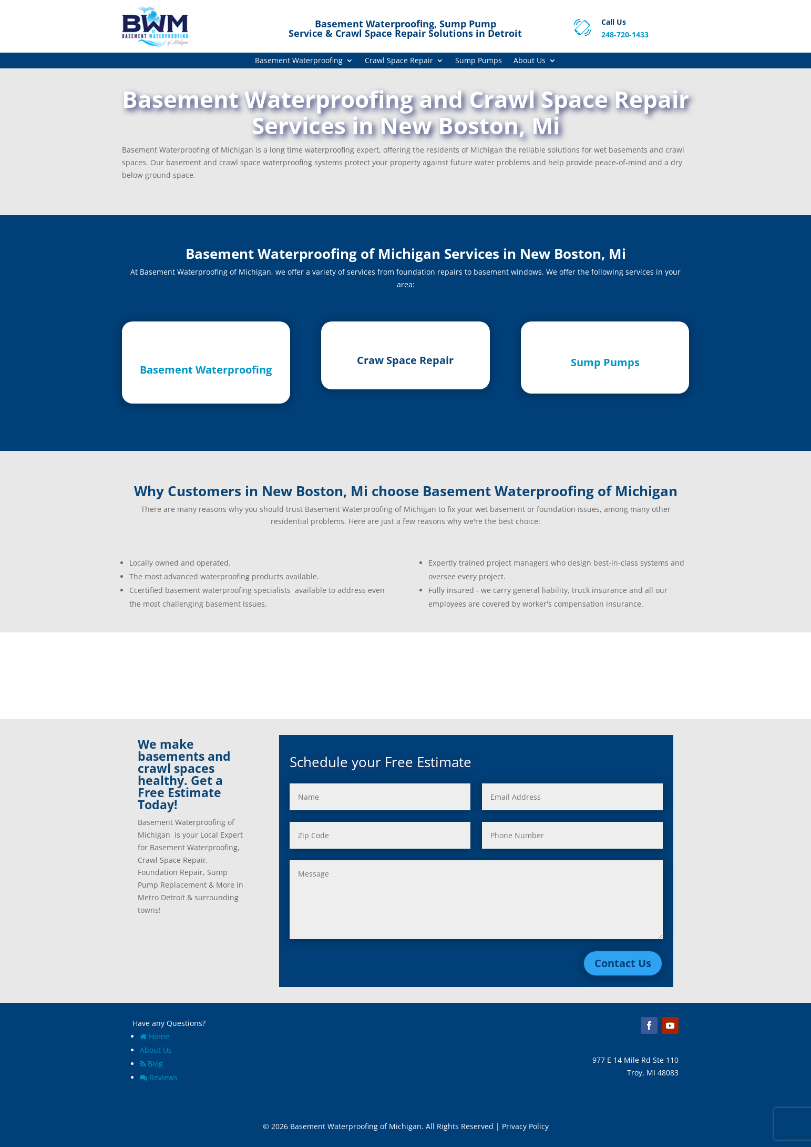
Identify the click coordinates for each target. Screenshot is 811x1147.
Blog (151, 1064)
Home (154, 1036)
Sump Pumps (478, 61)
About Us (530, 61)
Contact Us (622, 963)
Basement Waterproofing (299, 61)
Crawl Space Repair (399, 61)
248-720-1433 (625, 34)
